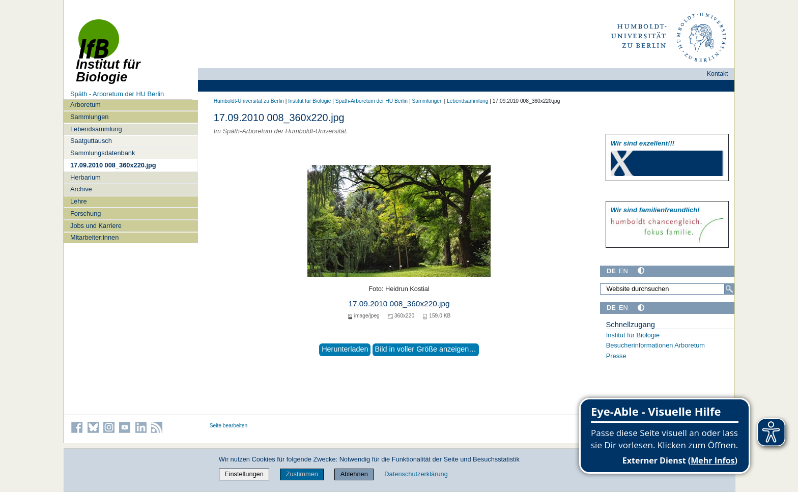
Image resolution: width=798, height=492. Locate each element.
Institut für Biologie (309, 101)
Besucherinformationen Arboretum (655, 345)
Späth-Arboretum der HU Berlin (371, 101)
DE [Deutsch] (611, 271)
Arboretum (85, 104)
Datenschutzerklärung (415, 474)
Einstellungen (244, 474)
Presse (616, 356)
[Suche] (729, 289)
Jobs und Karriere (96, 225)
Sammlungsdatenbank (102, 153)
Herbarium (85, 177)
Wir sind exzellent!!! (642, 143)
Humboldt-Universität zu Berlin (249, 101)
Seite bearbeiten (229, 425)
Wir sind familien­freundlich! (655, 210)
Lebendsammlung (96, 129)
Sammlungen (89, 117)
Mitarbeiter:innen (94, 237)
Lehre (78, 201)
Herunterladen (345, 349)
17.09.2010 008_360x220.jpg (113, 165)
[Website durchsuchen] (667, 289)
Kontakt (717, 73)
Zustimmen (302, 474)
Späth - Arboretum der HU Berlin (117, 94)
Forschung (85, 213)
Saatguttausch (91, 140)
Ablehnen (354, 474)
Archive (81, 189)
